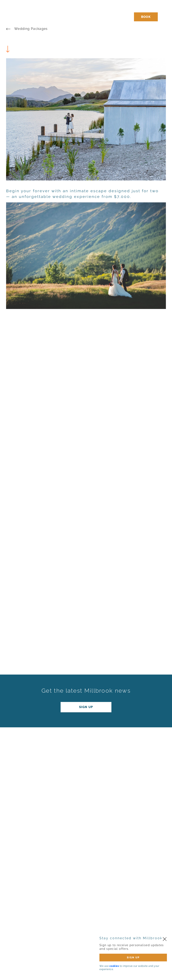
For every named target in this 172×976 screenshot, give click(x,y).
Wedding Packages (31, 29)
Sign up (86, 707)
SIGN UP (133, 957)
